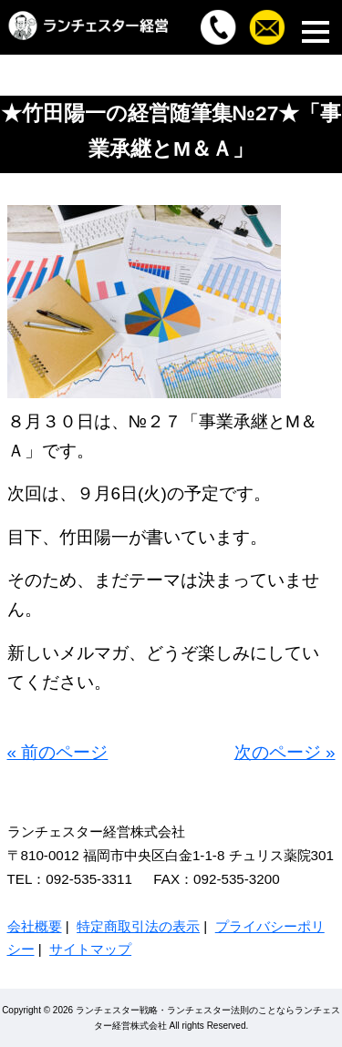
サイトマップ (90, 949)
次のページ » (285, 752)
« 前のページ (58, 752)
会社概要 (34, 926)
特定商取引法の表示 (138, 926)
